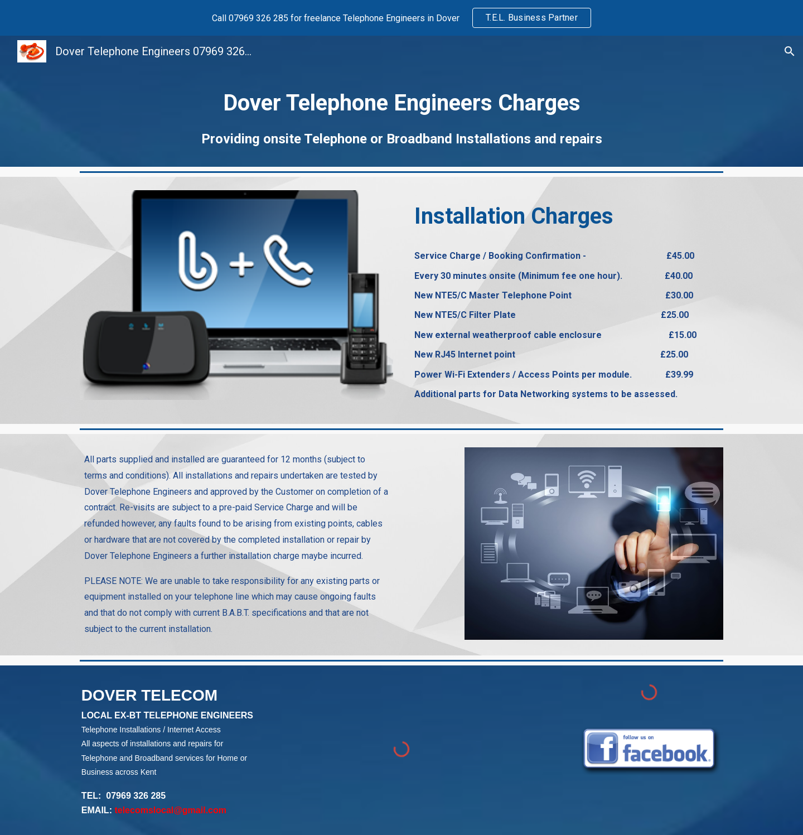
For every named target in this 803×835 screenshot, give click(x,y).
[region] (401, 18)
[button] (789, 51)
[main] (401, 116)
